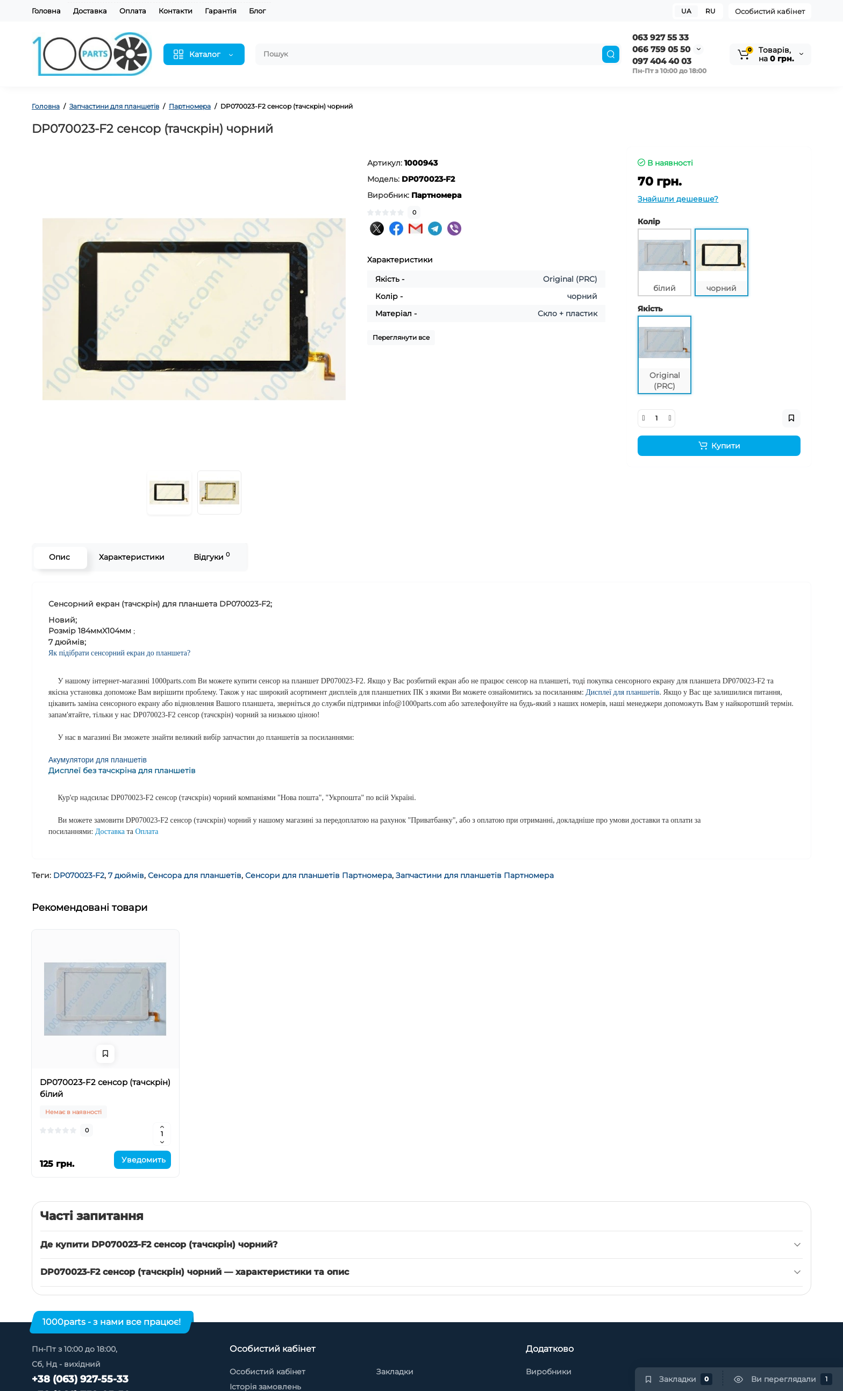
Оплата (132, 10)
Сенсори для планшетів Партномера (318, 875)
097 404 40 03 (661, 61)
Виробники (548, 1371)
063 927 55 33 (660, 37)
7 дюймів (126, 875)
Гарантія (221, 10)
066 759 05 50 (661, 49)
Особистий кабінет (770, 11)
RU (710, 11)
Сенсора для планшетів (194, 875)
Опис (57, 557)
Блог (257, 10)
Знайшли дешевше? (678, 199)
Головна (46, 10)
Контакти (175, 10)
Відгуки (210, 556)
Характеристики (130, 557)
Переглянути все (401, 337)
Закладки (394, 1371)
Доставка (90, 10)
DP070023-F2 (78, 875)
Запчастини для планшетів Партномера (475, 875)
